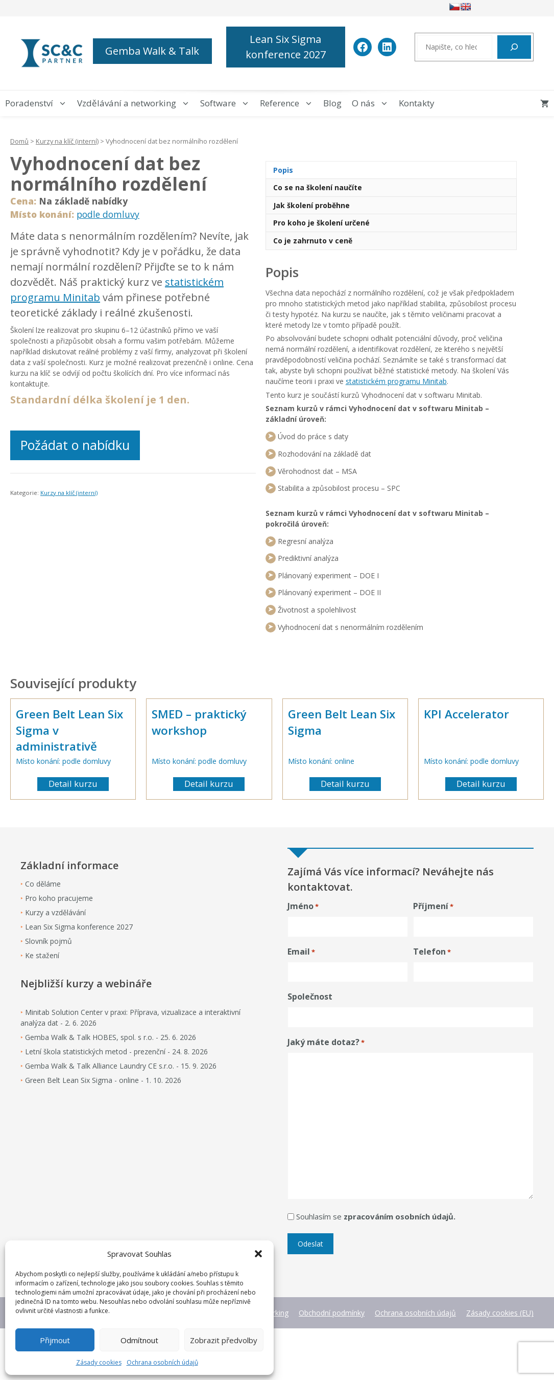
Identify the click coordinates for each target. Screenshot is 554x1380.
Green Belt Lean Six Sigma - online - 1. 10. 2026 (103, 1080)
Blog (332, 103)
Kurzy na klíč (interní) (67, 141)
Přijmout (55, 1340)
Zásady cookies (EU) (500, 1313)
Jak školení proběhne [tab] (311, 205)
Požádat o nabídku (75, 445)
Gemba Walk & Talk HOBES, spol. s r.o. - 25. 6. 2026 (110, 1037)
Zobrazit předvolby (223, 1340)
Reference (289, 103)
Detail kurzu (73, 783)
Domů (19, 141)
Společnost (309, 996)
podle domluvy (108, 214)
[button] (258, 1254)
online (344, 761)
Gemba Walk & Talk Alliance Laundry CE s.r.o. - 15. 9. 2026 (120, 1066)
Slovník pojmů (48, 941)
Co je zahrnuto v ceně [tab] (312, 240)
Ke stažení (42, 955)
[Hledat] (514, 47)
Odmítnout (139, 1340)
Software (227, 103)
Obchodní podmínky (332, 1313)
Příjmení (433, 906)
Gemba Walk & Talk (152, 51)
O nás (373, 103)
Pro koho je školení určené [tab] (321, 223)
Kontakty (417, 103)
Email (301, 952)
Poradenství (38, 103)
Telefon (432, 952)
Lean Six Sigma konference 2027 (286, 46)
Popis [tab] (283, 170)
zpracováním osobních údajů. (399, 1216)
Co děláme (43, 884)
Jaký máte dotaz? (326, 1042)
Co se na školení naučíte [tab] (317, 187)
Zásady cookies (99, 1362)
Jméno (303, 906)
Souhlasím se (375, 1216)
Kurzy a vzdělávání (55, 912)
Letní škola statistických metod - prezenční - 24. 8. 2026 (116, 1051)
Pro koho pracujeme (59, 898)
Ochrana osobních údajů (162, 1362)
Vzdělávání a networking (136, 103)
